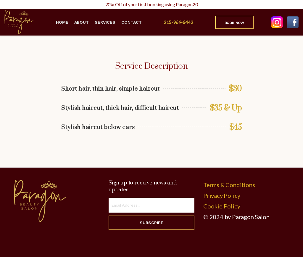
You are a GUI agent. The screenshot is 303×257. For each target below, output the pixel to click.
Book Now (234, 23)
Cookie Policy (221, 206)
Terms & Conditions (229, 184)
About (81, 22)
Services (105, 22)
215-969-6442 (178, 22)
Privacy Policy (221, 195)
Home (62, 22)
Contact (131, 22)
